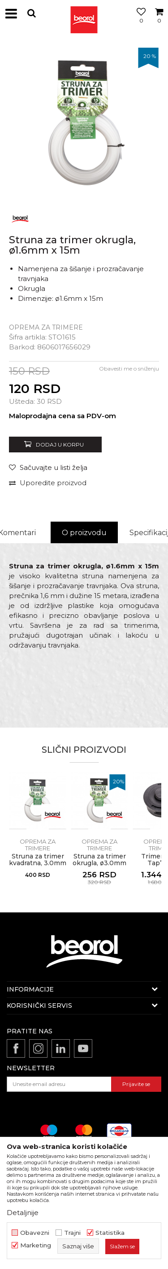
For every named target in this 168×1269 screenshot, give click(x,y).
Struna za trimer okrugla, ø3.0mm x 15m (99, 863)
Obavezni (34, 1232)
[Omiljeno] (139, 24)
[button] (31, 13)
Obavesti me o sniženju (129, 368)
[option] (84, 122)
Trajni (72, 1232)
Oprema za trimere (46, 327)
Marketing (35, 1245)
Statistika (110, 1232)
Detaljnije (23, 1212)
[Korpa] (159, 24)
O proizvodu (84, 532)
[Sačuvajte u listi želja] (48, 467)
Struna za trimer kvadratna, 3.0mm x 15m (37, 863)
